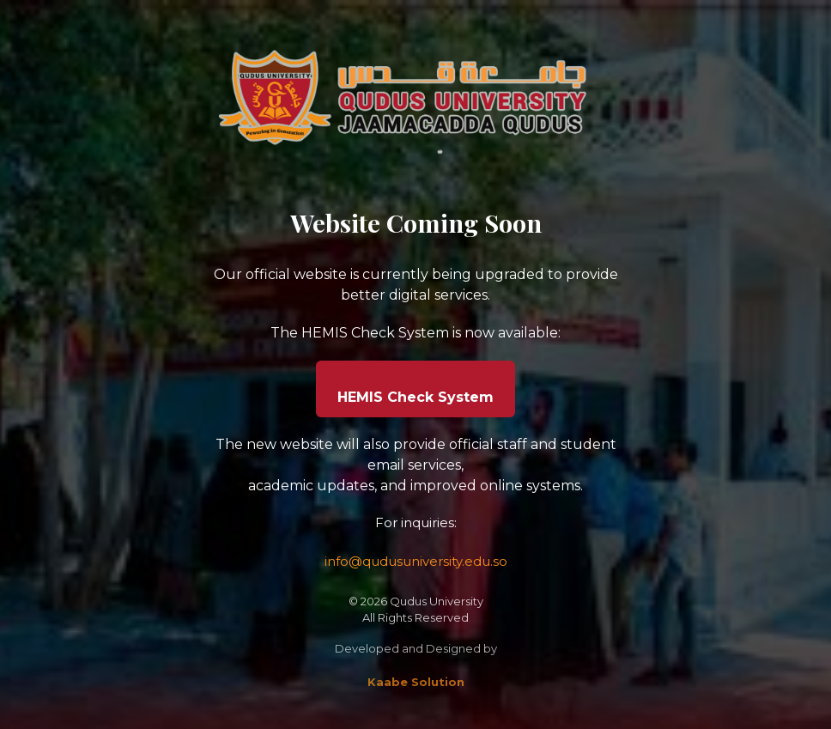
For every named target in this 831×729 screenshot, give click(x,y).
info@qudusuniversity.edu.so (416, 561)
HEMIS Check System (415, 397)
